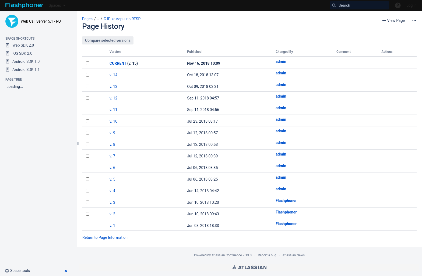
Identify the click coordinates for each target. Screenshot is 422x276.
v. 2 (112, 214)
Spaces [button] (55, 5)
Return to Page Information (105, 237)
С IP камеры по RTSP (122, 19)
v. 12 (113, 98)
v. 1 (112, 225)
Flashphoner (286, 200)
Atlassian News (294, 255)
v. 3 (112, 202)
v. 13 (113, 86)
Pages (87, 19)
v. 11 (113, 110)
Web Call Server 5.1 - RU (41, 21)
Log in (411, 5)
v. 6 (112, 167)
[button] (19, 271)
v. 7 (112, 156)
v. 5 (112, 179)
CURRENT (118, 63)
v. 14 (113, 75)
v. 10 (113, 121)
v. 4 (112, 191)
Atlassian (249, 267)
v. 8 (112, 144)
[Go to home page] (24, 5)
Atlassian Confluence (227, 255)
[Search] (359, 5)
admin (281, 61)
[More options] (414, 20)
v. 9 (112, 133)
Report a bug (267, 255)
